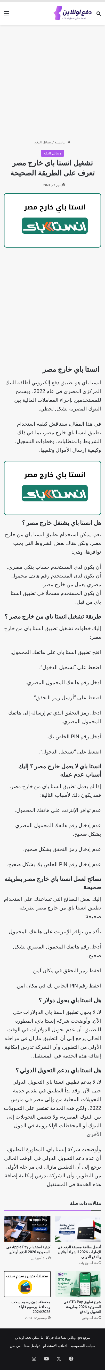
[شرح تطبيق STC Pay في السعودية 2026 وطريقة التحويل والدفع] (78, 1284)
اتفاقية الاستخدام (55, 1346)
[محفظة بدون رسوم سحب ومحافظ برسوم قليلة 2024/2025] (27, 1284)
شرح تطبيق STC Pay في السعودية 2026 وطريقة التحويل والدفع (82, 1307)
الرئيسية (62, 142)
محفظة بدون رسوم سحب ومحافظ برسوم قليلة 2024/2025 (30, 1307)
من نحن (15, 1346)
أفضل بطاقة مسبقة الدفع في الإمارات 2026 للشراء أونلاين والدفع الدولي (79, 1252)
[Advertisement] (52, 82)
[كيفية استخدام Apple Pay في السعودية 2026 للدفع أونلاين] (27, 1229)
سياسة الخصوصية (82, 1346)
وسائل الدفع (43, 142)
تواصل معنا (32, 1346)
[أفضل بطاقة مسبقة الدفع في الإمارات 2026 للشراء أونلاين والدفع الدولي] (78, 1229)
